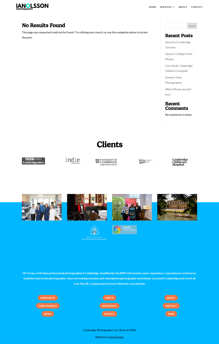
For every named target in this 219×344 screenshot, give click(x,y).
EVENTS (109, 313)
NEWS (48, 313)
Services (166, 7)
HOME (171, 313)
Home (152, 7)
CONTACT (171, 305)
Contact (197, 7)
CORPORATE (47, 297)
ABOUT (171, 297)
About (183, 7)
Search (192, 26)
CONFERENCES (47, 305)
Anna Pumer (116, 337)
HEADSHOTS (109, 305)
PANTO (109, 297)
